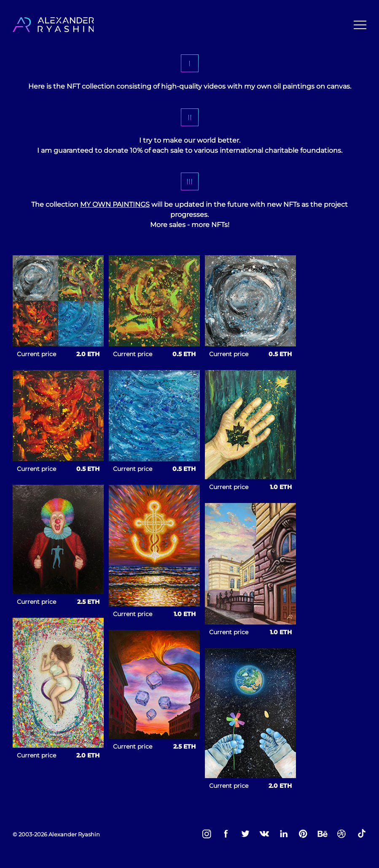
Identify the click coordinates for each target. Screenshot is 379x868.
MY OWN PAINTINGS (115, 204)
